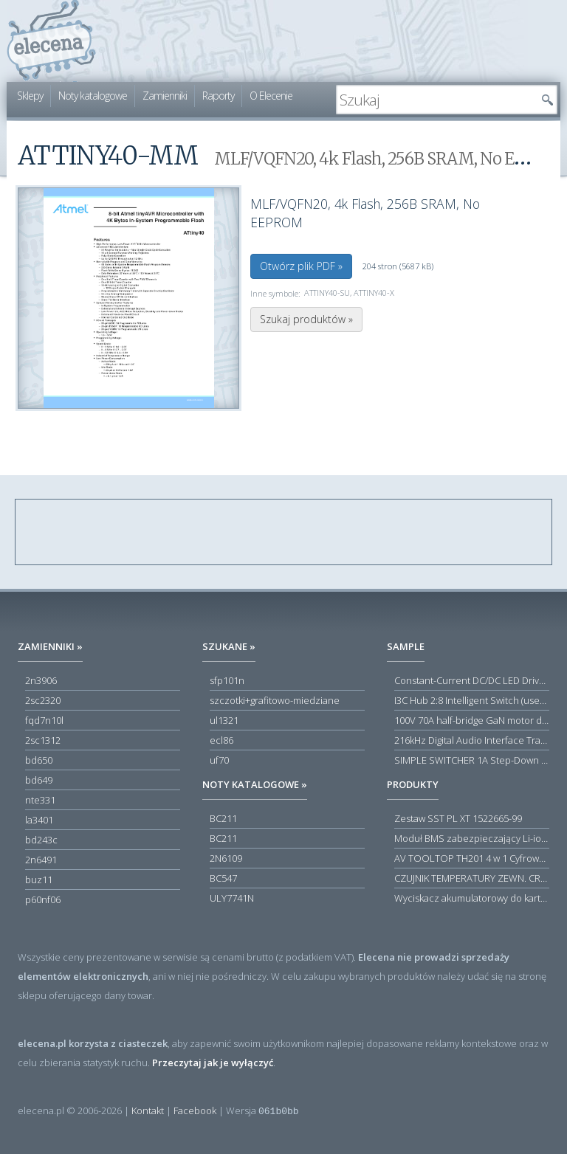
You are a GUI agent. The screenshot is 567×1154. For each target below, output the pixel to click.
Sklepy (30, 96)
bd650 (38, 760)
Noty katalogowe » (254, 784)
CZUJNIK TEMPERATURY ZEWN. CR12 (471, 878)
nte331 (40, 799)
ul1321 (224, 720)
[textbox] (435, 99)
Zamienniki (164, 96)
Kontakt (147, 1110)
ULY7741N (232, 898)
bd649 (38, 780)
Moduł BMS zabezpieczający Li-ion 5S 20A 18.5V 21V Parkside (471, 838)
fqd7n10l (44, 720)
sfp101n (227, 680)
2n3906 (41, 680)
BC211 (223, 818)
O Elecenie (271, 96)
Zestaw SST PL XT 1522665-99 (458, 818)
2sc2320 (43, 700)
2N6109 (226, 858)
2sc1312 (43, 740)
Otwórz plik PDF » (301, 266)
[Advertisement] (284, 533)
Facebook (194, 1110)
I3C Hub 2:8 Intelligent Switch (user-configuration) (471, 700)
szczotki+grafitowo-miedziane (275, 700)
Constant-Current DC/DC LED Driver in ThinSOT (471, 680)
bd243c (41, 839)
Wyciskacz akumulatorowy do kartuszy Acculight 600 (471, 898)
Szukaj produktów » (306, 319)
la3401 (39, 819)
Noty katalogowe (92, 96)
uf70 (219, 760)
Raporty (218, 96)
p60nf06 (43, 899)
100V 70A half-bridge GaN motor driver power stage (471, 720)
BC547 (223, 878)
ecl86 (221, 740)
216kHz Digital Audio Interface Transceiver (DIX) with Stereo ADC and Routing (471, 740)
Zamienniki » (50, 646)
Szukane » (228, 646)
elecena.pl (51, 41)
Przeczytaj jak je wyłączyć (212, 1062)
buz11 (38, 879)
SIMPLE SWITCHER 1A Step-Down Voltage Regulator (471, 760)
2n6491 (41, 859)
